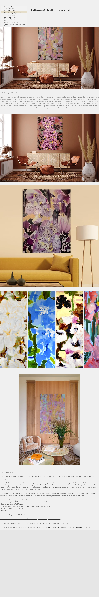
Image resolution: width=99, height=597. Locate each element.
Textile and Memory (10, 17)
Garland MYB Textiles (11, 22)
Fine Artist (65, 10)
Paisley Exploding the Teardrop (14, 24)
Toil (5, 21)
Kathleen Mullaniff (44, 10)
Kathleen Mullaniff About (12, 7)
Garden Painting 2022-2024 (13, 12)
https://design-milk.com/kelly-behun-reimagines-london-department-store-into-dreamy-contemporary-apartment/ (34, 523)
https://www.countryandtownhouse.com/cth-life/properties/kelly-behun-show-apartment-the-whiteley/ (30, 519)
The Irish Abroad (9, 19)
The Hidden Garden (10, 14)
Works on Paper (9, 10)
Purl (5, 26)
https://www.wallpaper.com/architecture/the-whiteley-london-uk (19, 515)
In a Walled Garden (10, 15)
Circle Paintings (9, 9)
